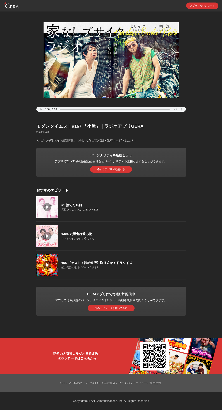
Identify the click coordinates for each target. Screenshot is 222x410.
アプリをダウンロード (202, 5)
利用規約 (155, 382)
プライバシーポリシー (132, 382)
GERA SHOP (92, 382)
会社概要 (110, 382)
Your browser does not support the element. (111, 109)
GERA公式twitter (71, 382)
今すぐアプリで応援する (111, 169)
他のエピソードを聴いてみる (111, 308)
